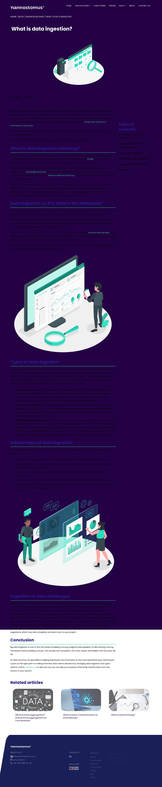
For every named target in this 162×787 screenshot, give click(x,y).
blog (121, 5)
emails (90, 159)
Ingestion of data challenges (133, 164)
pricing (112, 5)
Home (68, 5)
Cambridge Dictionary (36, 172)
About (132, 5)
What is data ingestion (58, 16)
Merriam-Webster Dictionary (61, 175)
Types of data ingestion (131, 153)
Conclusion (124, 169)
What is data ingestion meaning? (130, 136)
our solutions (82, 5)
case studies (100, 5)
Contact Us (144, 5)
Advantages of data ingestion (134, 158)
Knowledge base (35, 16)
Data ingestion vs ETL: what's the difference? (133, 145)
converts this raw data (98, 232)
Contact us (30, 667)
